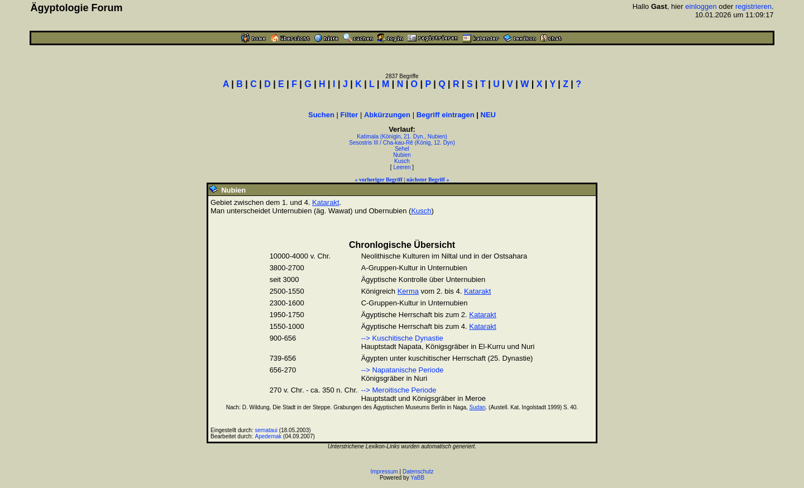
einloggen (700, 6)
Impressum (384, 471)
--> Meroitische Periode (399, 390)
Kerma (408, 291)
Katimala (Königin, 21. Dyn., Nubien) (402, 136)
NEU (488, 115)
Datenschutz (418, 471)
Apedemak (268, 436)
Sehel (402, 149)
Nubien (402, 155)
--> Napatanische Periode (402, 370)
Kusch (402, 161)
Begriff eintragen (446, 115)
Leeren (401, 167)
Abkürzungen (387, 115)
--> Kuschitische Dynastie (402, 338)
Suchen (321, 115)
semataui (266, 430)
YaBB (417, 478)
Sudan (478, 407)
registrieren (753, 6)
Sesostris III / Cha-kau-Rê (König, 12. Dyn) (402, 143)
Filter (349, 115)
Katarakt (325, 202)
